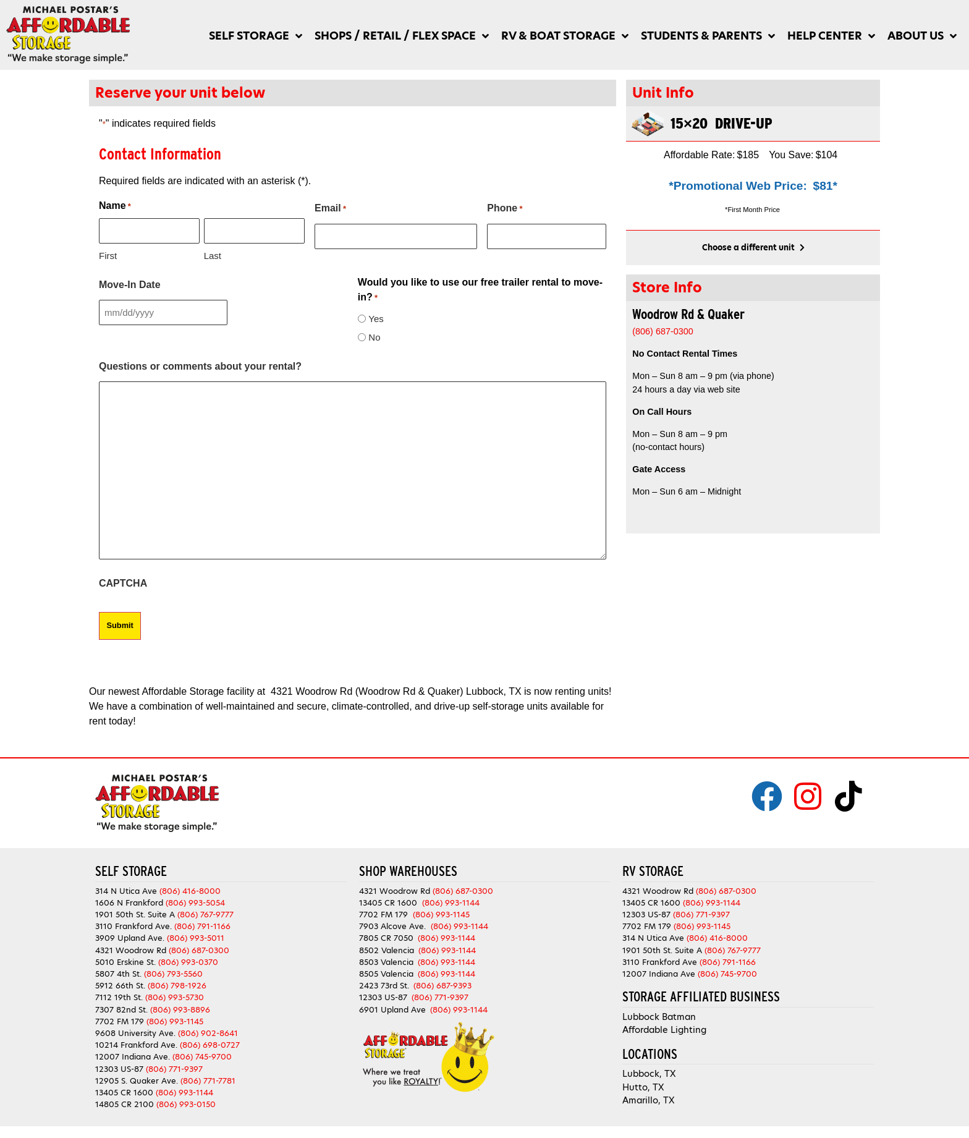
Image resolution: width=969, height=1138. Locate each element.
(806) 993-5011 (195, 937)
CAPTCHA (123, 582)
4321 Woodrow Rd (132, 949)
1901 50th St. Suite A (135, 914)
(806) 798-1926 (177, 985)
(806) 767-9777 (205, 914)
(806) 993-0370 (188, 961)
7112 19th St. (119, 997)
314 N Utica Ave (126, 890)
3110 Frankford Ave (659, 961)
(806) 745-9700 (202, 1056)
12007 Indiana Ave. (132, 1056)
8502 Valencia (386, 949)
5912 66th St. (120, 985)
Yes (375, 318)
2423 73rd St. (384, 985)
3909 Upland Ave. (129, 937)
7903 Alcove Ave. (395, 925)
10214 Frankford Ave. (136, 1044)
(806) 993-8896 (180, 1008)
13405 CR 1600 (124, 1091)
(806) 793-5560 (173, 972)
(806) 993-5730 (174, 997)
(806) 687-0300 (199, 949)
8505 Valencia (386, 972)
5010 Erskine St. (126, 961)
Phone (504, 209)
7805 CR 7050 (386, 937)
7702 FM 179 (119, 1020)
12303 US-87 (119, 1068)
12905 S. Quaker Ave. (136, 1079)
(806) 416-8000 (190, 890)
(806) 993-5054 (195, 901)
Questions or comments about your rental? (200, 365)
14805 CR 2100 (124, 1103)
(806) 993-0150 (186, 1103)
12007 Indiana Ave (658, 972)
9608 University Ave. (135, 1032)
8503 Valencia (386, 961)
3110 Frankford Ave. (133, 925)
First (108, 255)
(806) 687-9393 (442, 985)
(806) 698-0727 (210, 1044)
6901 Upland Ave (392, 1008)
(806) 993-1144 (184, 1091)
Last (212, 255)
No (374, 336)
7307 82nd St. (121, 1008)
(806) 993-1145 (174, 1020)
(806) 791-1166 (202, 925)
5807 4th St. (118, 972)
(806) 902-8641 (208, 1032)
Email (330, 209)
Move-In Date (130, 284)
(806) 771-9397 (174, 1068)
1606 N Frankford (129, 901)
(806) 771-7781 (207, 1079)
